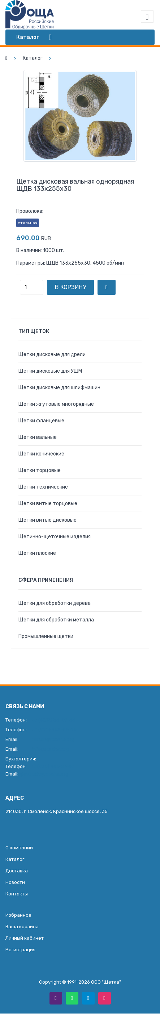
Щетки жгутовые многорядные (56, 404)
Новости (15, 882)
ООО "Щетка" (106, 982)
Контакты (16, 894)
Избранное (18, 915)
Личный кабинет (24, 938)
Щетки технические (43, 487)
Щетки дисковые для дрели (52, 354)
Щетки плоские (37, 553)
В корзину (70, 287)
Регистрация (20, 949)
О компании (19, 847)
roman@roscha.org (53, 739)
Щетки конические (41, 454)
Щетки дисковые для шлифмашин (59, 388)
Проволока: (29, 211)
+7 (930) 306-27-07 (52, 766)
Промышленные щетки (45, 636)
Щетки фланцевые (41, 421)
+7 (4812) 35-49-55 (53, 720)
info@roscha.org (50, 749)
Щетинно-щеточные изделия (54, 537)
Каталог (33, 58)
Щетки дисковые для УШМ (50, 371)
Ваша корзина (22, 926)
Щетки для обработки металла (56, 620)
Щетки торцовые (39, 470)
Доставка (16, 870)
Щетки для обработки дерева (54, 603)
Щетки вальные (37, 437)
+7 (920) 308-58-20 (54, 729)
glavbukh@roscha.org (44, 774)
